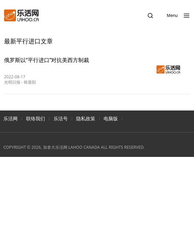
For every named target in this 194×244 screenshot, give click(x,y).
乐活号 (60, 118)
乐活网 (10, 118)
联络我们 (35, 118)
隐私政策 (85, 118)
